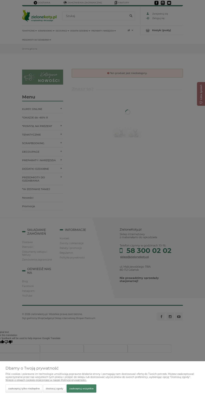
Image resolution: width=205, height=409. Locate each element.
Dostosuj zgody (54, 388)
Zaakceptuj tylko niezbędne (24, 388)
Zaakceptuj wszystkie (81, 388)
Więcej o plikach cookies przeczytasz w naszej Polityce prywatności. (46, 380)
